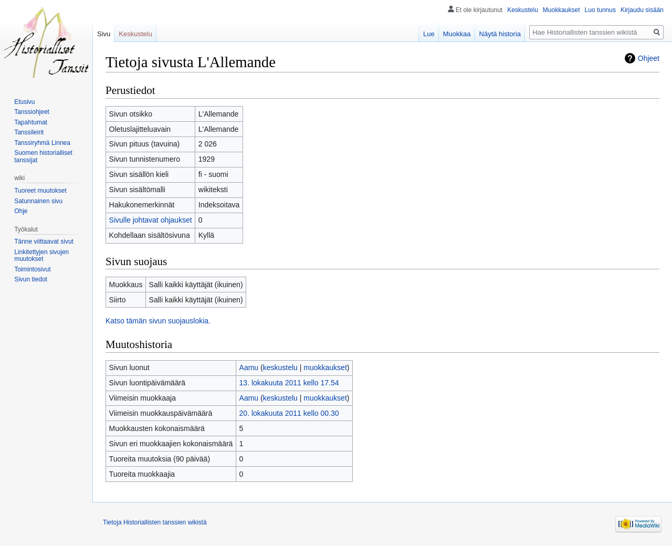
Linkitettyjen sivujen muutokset (41, 255)
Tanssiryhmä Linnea (42, 142)
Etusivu (24, 102)
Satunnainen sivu (38, 201)
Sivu (103, 34)
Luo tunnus (600, 10)
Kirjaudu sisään (642, 10)
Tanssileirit (29, 132)
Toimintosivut (32, 269)
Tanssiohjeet (31, 112)
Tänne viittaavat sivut (44, 241)
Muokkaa (457, 34)
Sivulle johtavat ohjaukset (150, 220)
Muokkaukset (561, 10)
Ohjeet (648, 58)
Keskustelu (522, 10)
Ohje (20, 211)
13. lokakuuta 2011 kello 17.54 (289, 383)
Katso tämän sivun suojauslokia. (158, 321)
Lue (429, 34)
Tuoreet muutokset (40, 190)
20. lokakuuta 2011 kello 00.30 (289, 413)
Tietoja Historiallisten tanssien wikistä (155, 522)
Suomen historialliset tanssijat (43, 156)
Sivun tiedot (30, 279)
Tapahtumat (30, 122)
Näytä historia (500, 34)
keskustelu (280, 367)
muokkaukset (324, 367)
